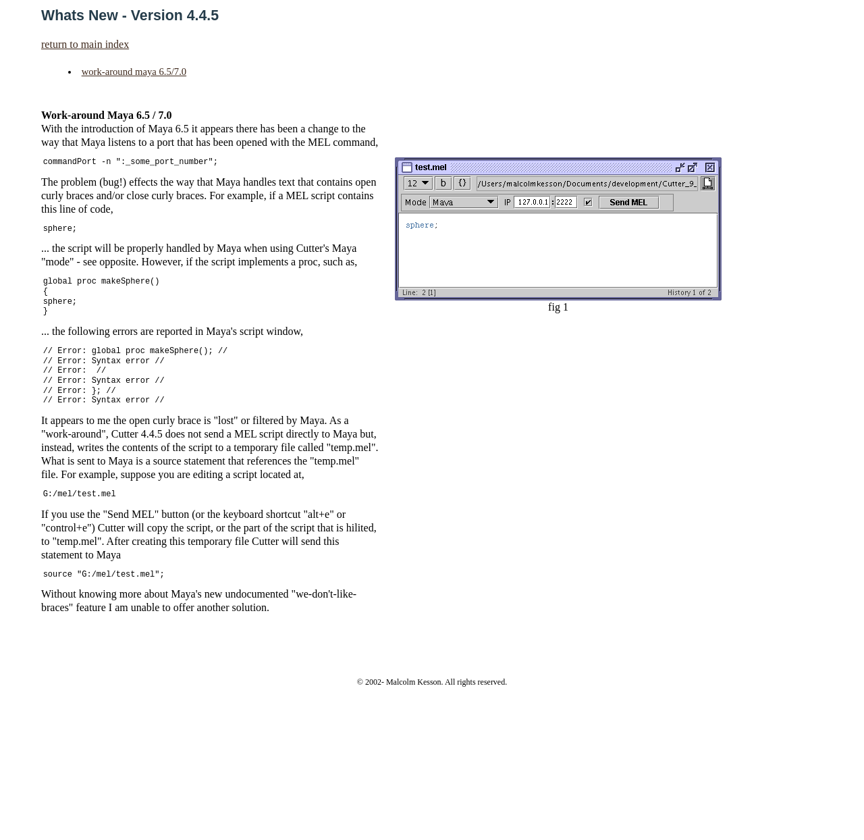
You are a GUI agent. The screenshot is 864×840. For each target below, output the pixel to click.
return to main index (85, 44)
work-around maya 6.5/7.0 (134, 71)
